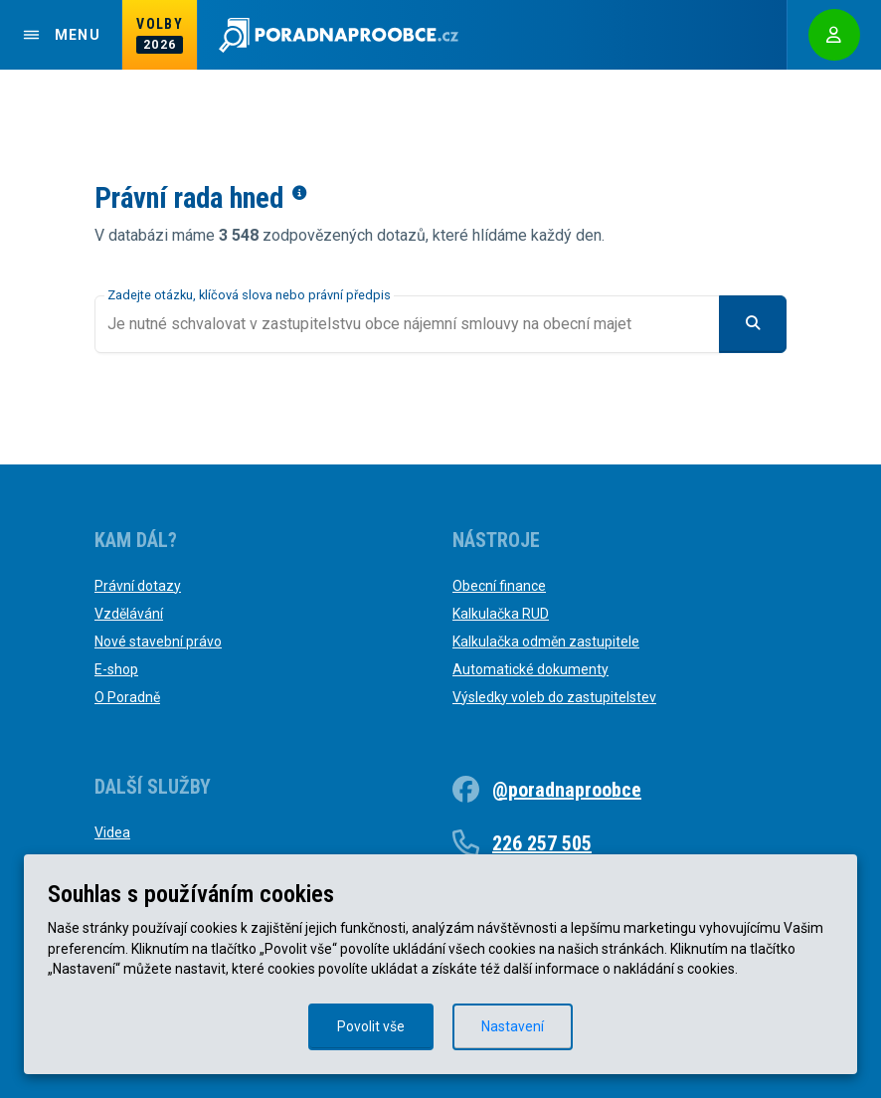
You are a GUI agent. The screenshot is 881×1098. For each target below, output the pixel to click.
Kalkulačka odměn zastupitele (545, 641)
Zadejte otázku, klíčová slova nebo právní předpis (249, 294)
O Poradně (127, 697)
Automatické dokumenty (530, 669)
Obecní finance (499, 586)
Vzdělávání (128, 614)
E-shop (116, 669)
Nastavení (512, 1026)
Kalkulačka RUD (500, 614)
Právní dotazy (137, 586)
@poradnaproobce (566, 790)
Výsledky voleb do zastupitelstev (554, 697)
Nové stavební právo (158, 641)
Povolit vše (371, 1026)
